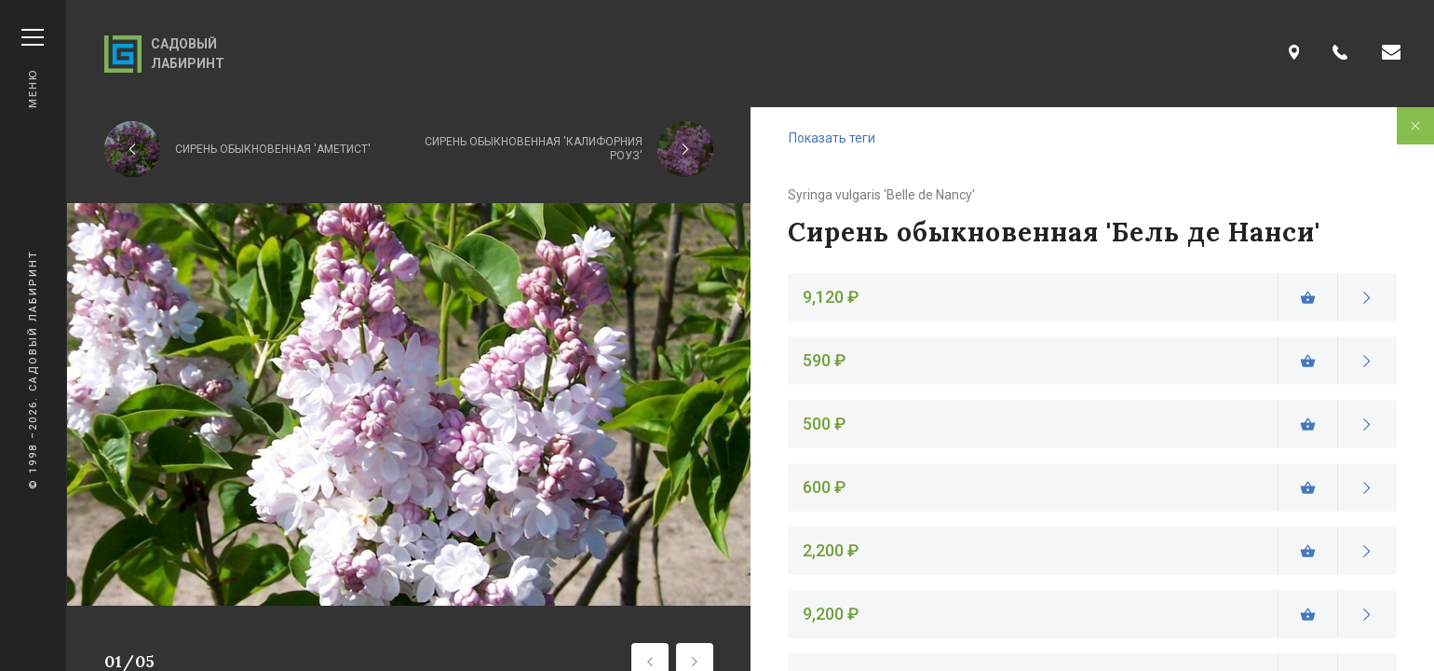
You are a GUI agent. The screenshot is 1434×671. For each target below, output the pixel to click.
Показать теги (832, 137)
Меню (32, 68)
